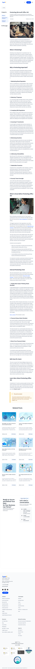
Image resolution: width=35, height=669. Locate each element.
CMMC (3, 611)
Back (3, 7)
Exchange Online (21, 600)
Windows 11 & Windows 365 (22, 609)
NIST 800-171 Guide (5, 628)
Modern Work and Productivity (4, 18)
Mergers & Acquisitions (6, 598)
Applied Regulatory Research (7, 615)
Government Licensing (22, 624)
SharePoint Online (21, 605)
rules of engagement (23, 219)
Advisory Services (5, 607)
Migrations (3, 15)
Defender (19, 598)
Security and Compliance (4, 21)
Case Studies (4, 624)
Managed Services (5, 605)
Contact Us (5, 592)
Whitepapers (4, 626)
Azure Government (5, 600)
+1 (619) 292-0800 (5, 584)
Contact (28, 2)
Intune (19, 602)
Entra (19, 611)
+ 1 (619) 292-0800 (26, 516)
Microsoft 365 (4, 602)
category (13, 400)
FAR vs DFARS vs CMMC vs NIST (7, 632)
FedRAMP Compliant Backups (7, 609)
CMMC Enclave (4, 613)
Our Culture (20, 635)
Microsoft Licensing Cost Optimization (24, 621)
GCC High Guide (4, 621)
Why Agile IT (20, 630)
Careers (19, 633)
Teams (19, 607)
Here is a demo (12, 314)
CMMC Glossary (4, 630)
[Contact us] (9, 538)
